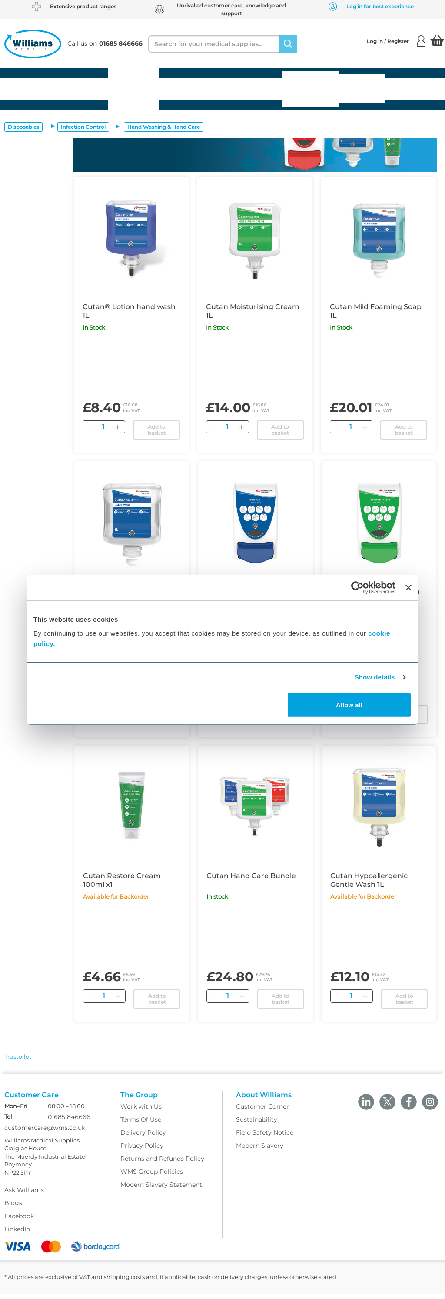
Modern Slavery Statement (161, 1190)
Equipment (81, 89)
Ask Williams (24, 1195)
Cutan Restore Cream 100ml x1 (122, 880)
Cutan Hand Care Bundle (251, 876)
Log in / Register (396, 41)
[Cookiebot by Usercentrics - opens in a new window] (357, 587)
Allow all (349, 704)
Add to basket (157, 429)
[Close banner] (408, 588)
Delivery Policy (143, 1138)
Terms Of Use (140, 1125)
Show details (375, 677)
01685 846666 (69, 1122)
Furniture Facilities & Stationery (134, 89)
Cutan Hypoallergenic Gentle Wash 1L (369, 880)
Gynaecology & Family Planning (310, 89)
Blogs (13, 1208)
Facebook (19, 1221)
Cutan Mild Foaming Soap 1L (376, 311)
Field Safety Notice (264, 1138)
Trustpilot (17, 1056)
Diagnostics (254, 89)
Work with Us (141, 1112)
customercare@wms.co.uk (44, 1133)
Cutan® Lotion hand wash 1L (129, 311)
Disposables (27, 89)
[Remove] (89, 427)
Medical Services (362, 88)
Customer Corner (262, 1112)
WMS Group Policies (151, 1177)
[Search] (288, 44)
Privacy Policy (141, 1151)
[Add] (117, 427)
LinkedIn (17, 1234)
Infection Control (83, 126)
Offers (404, 89)
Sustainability (256, 1125)
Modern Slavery (259, 1151)
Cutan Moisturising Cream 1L (252, 311)
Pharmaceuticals (193, 89)
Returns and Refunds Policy (162, 1164)
